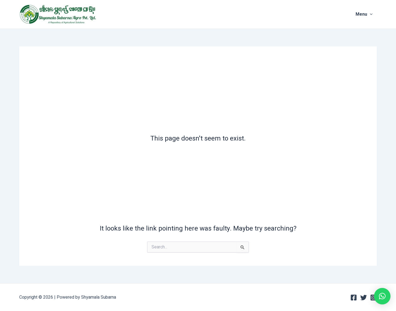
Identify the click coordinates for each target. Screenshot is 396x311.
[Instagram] (373, 297)
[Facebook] (353, 297)
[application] (374, 14)
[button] (382, 296)
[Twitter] (363, 297)
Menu (368, 14)
